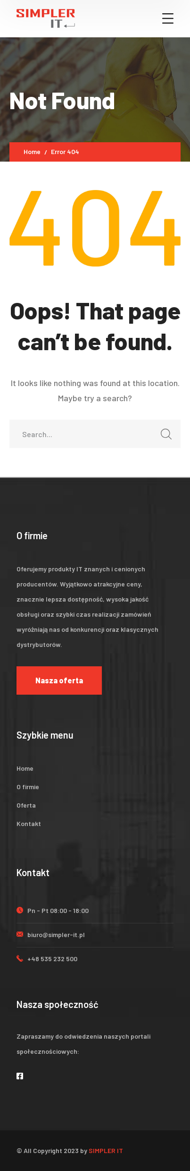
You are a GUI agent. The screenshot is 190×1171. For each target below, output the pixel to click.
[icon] (20, 1075)
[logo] (46, 17)
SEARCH (164, 437)
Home (32, 151)
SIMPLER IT (106, 1150)
